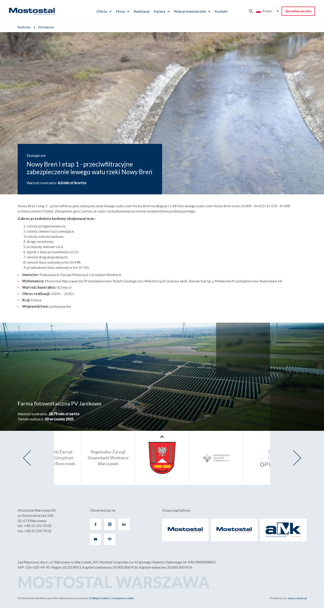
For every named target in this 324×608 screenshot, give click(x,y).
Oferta (101, 11)
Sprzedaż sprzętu (298, 11)
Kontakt (221, 11)
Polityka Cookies (100, 598)
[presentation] (27, 458)
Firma (120, 11)
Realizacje (141, 11)
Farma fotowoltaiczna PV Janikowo (59, 403)
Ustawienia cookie (123, 598)
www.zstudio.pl (297, 598)
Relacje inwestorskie (190, 11)
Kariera (159, 11)
